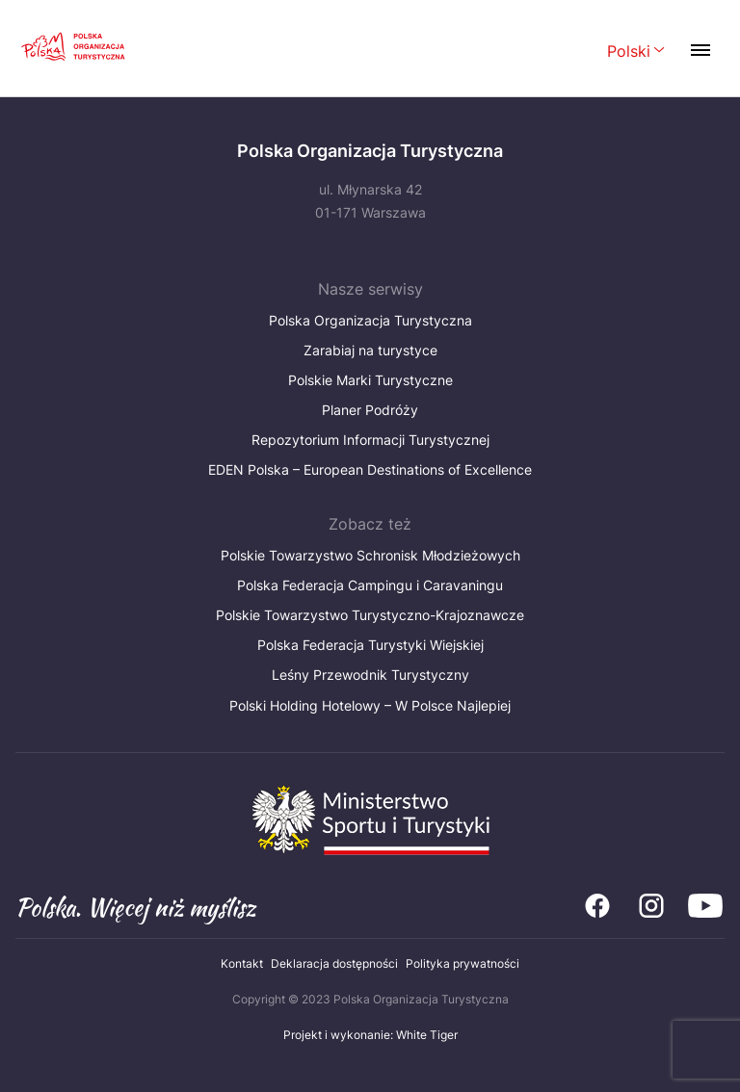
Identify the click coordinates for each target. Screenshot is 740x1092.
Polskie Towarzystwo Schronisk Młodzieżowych (370, 555)
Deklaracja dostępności (334, 963)
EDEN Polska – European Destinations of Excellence (370, 469)
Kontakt (242, 963)
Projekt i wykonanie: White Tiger (370, 1034)
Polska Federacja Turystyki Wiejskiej (370, 645)
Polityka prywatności (462, 963)
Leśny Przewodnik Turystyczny (370, 674)
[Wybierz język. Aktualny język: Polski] (636, 52)
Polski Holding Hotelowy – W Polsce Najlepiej (370, 705)
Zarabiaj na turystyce (370, 350)
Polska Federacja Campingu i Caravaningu (370, 585)
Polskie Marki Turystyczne (370, 380)
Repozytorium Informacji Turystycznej (370, 439)
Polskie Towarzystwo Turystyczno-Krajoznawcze (370, 615)
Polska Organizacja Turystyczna (370, 320)
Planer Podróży (370, 410)
